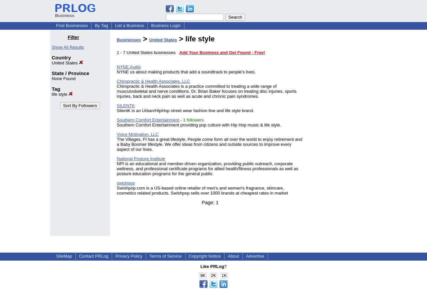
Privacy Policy (128, 256)
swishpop (126, 183)
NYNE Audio (129, 66)
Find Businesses (72, 25)
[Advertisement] (343, 135)
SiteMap (64, 256)
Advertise (255, 256)
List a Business (129, 25)
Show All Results (68, 47)
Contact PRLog (93, 256)
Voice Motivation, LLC (138, 134)
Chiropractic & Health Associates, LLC (153, 81)
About (233, 256)
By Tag (101, 25)
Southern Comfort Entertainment (148, 119)
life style (62, 94)
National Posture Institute (141, 158)
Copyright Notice (205, 256)
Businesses (129, 39)
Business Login (165, 25)
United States (67, 62)
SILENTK (126, 105)
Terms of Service (165, 256)
